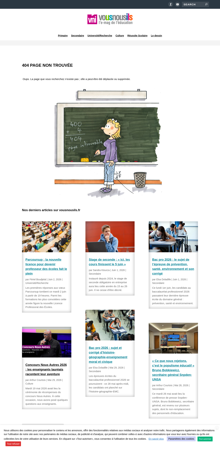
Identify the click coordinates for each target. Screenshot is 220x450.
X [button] (217, 428)
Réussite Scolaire (137, 31)
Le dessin (156, 31)
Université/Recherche (99, 31)
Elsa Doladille (100, 358)
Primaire (63, 31)
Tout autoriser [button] (205, 439)
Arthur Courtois (37, 370)
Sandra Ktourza (101, 260)
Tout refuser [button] (13, 443)
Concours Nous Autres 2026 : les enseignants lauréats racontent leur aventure (46, 360)
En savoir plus (156, 438)
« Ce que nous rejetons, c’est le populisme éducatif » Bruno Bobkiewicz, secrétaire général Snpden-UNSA (173, 361)
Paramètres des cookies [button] (181, 438)
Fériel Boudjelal (38, 270)
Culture (120, 31)
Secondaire (77, 31)
